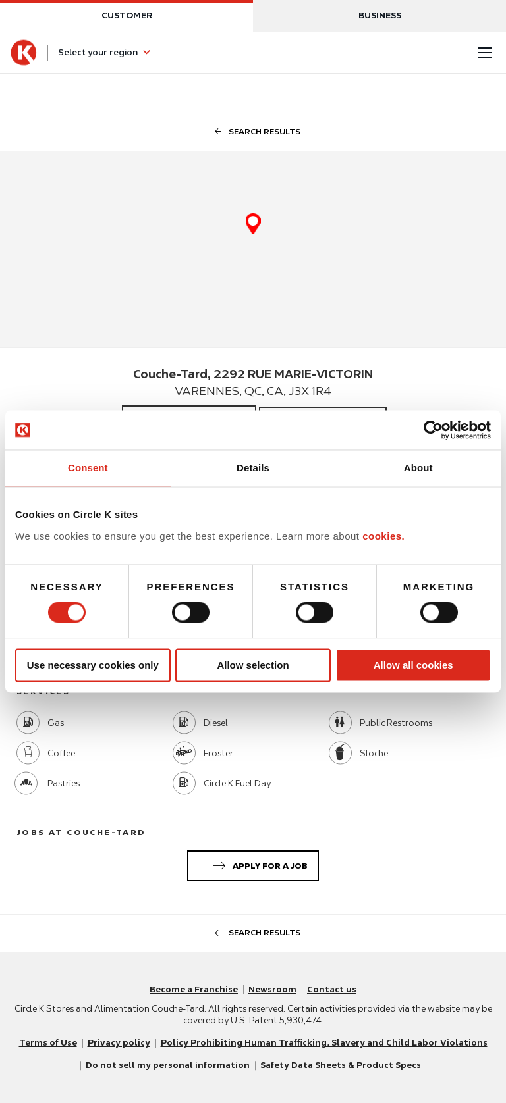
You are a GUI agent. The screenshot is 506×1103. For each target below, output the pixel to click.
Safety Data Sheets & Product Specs (340, 1065)
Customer (126, 15)
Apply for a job (258, 863)
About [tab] (418, 467)
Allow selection (253, 665)
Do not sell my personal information (168, 1065)
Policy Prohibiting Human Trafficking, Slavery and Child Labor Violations (324, 1043)
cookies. (383, 536)
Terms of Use (48, 1043)
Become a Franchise (194, 989)
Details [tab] (253, 467)
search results (253, 131)
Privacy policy (119, 1043)
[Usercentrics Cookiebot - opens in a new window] (433, 430)
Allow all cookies (413, 665)
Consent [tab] (88, 467)
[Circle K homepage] (24, 52)
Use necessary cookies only (93, 665)
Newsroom (272, 989)
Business (379, 15)
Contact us (331, 989)
